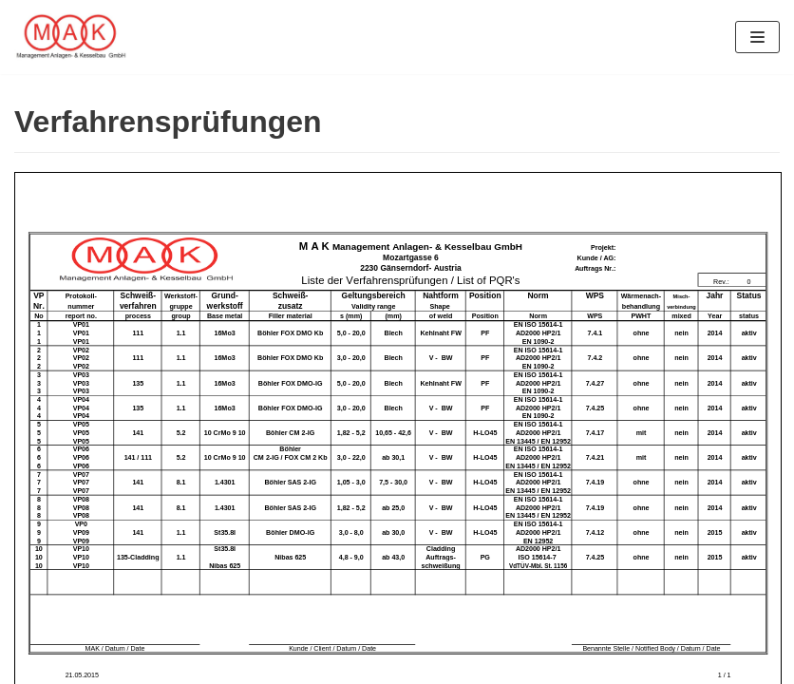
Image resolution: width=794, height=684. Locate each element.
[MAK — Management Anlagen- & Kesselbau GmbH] (71, 37)
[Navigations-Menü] (757, 37)
